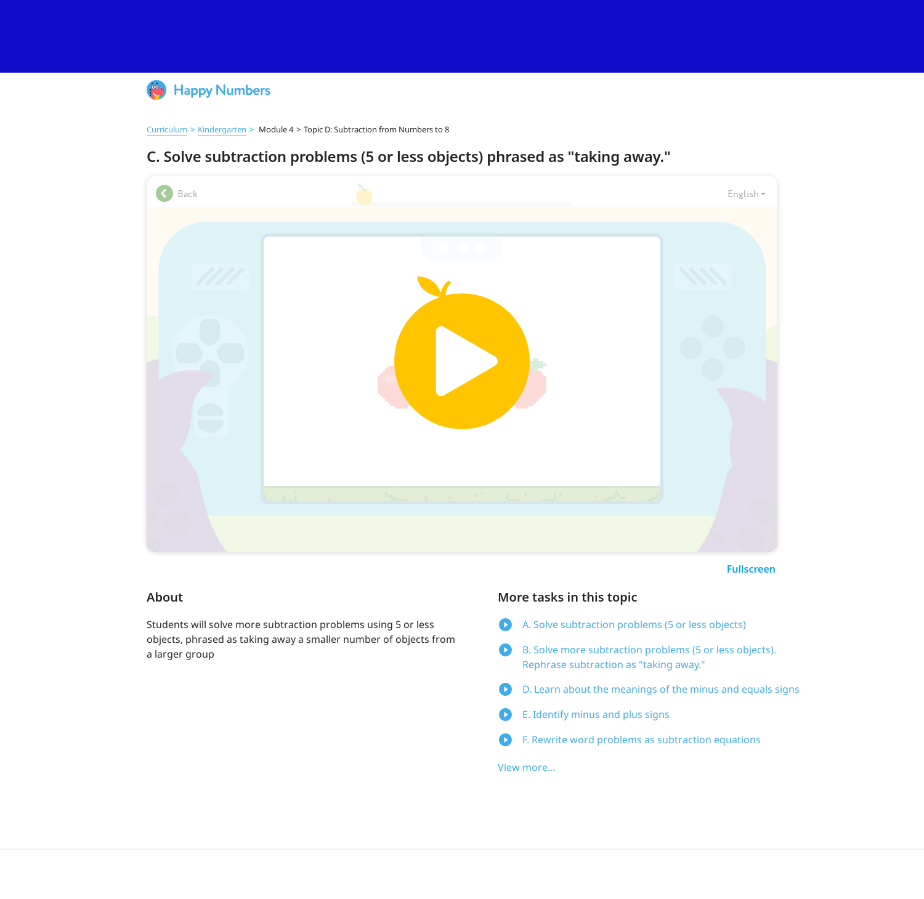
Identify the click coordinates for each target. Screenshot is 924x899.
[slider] (462, 36)
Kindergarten (222, 129)
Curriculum (167, 129)
